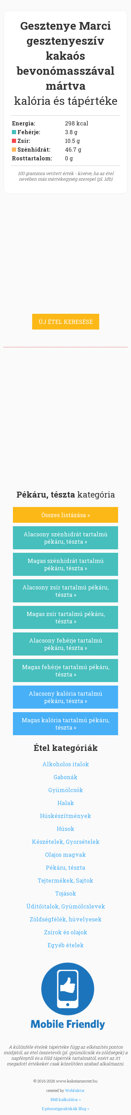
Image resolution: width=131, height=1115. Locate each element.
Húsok (65, 828)
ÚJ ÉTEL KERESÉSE (65, 321)
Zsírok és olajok (65, 932)
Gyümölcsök (65, 790)
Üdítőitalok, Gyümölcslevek (65, 906)
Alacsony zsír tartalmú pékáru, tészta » (65, 591)
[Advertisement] (65, 416)
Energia (23, 123)
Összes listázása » (65, 515)
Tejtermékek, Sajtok (65, 880)
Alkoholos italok (65, 764)
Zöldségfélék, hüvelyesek (66, 919)
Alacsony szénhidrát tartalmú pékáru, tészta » (65, 537)
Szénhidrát (33, 149)
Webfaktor (75, 1090)
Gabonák (65, 777)
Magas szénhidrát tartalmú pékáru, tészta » (66, 564)
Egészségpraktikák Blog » (65, 1108)
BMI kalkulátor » (66, 1099)
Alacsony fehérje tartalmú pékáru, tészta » (65, 644)
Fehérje (28, 132)
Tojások (65, 893)
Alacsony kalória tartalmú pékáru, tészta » (65, 697)
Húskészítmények (65, 815)
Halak (65, 802)
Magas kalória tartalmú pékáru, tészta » (65, 723)
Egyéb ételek (66, 945)
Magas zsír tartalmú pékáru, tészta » (66, 617)
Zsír (23, 140)
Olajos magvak (65, 854)
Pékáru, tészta (65, 867)
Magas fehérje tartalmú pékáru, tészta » (65, 670)
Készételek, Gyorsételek (66, 841)
